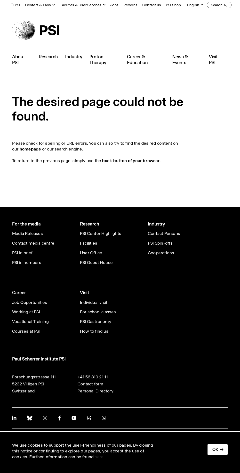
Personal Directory (95, 391)
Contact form (90, 384)
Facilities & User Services (80, 5)
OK (215, 449)
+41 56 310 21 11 (93, 377)
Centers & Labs (38, 5)
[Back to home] (35, 30)
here (99, 456)
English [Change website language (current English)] (193, 5)
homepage (30, 149)
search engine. (69, 149)
